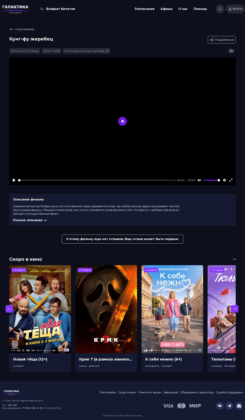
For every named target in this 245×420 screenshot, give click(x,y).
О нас (183, 9)
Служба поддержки (229, 392)
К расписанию (21, 29)
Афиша (166, 9)
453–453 (12, 405)
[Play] (14, 180)
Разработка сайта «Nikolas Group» (122, 415)
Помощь (200, 9)
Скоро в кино (127, 392)
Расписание (145, 9)
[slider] (97, 180)
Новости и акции (149, 392)
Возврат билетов (60, 9)
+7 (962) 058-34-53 (32, 408)
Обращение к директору (197, 392)
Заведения (170, 392)
